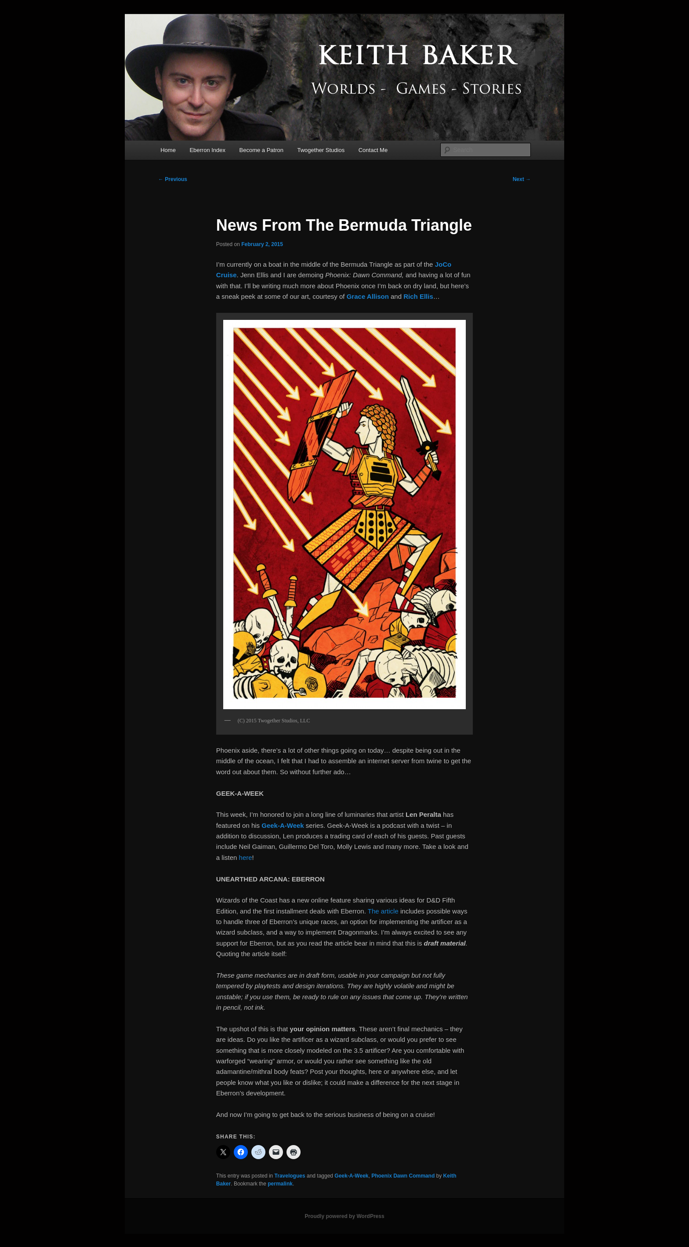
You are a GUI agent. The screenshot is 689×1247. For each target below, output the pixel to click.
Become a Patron (261, 150)
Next (522, 179)
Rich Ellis (418, 296)
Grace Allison (368, 296)
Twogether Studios (321, 150)
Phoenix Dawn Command (403, 1176)
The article (384, 911)
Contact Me (373, 150)
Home (168, 150)
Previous (172, 179)
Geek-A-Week (351, 1176)
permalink (280, 1184)
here (245, 857)
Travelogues (290, 1176)
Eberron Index (207, 150)
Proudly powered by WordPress (344, 1216)
